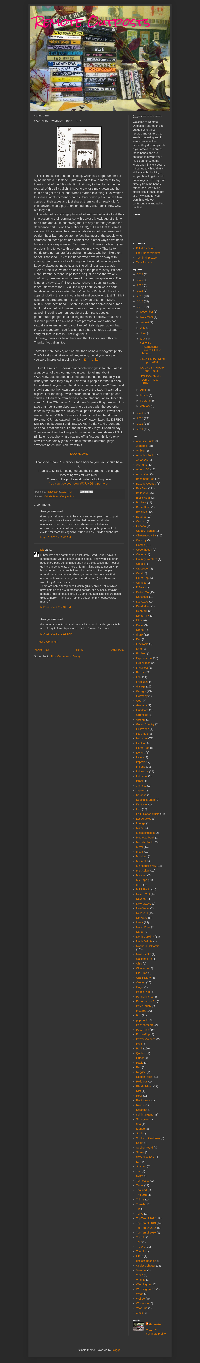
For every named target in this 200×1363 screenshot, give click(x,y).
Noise (139, 922)
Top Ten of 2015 (146, 1232)
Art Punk (141, 464)
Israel (139, 780)
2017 (140, 296)
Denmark (141, 611)
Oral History (143, 977)
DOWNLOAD (79, 453)
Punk (73, 496)
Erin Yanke (91, 359)
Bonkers (141, 502)
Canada (141, 526)
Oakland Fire (144, 958)
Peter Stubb (143, 1006)
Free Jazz (142, 681)
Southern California (148, 1138)
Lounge (140, 823)
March (144, 395)
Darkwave (142, 601)
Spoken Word (144, 1147)
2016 (140, 301)
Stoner (140, 1152)
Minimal (141, 861)
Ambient (141, 450)
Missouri (141, 875)
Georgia (141, 691)
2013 (140, 418)
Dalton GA (142, 592)
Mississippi (143, 870)
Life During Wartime (148, 252)
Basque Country (146, 483)
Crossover (142, 568)
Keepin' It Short (145, 799)
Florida (140, 672)
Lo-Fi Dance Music (147, 813)
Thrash (140, 1204)
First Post (142, 667)
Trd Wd (140, 1246)
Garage (140, 686)
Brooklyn (141, 511)
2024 (140, 274)
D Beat (140, 587)
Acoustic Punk (145, 441)
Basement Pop (145, 478)
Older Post (117, 649)
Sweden (141, 1166)
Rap (138, 1067)
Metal (139, 846)
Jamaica (141, 785)
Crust (139, 573)
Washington (143, 1284)
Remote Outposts (92, 22)
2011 (140, 429)
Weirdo (140, 1298)
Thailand (141, 1190)
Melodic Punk (51, 496)
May (143, 338)
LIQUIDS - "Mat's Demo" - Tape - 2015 (150, 379)
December (147, 311)
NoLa (139, 931)
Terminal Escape (146, 257)
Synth (139, 1175)
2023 (140, 279)
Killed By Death (145, 248)
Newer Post (42, 649)
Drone (140, 629)
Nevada (141, 898)
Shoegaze (142, 1119)
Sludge (140, 1128)
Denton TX (142, 615)
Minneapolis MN (146, 865)
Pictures (141, 1010)
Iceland (140, 752)
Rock (139, 1095)
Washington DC (145, 1289)
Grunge (140, 719)
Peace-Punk (143, 991)
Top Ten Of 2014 (146, 1227)
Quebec (141, 1053)
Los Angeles (143, 818)
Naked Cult (143, 894)
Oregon (64, 496)
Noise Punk (143, 927)
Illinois (140, 757)
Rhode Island (144, 1086)
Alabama (141, 445)
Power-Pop (143, 1034)
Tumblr (140, 1251)
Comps (140, 544)
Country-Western (146, 559)
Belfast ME (143, 493)
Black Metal (143, 497)
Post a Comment (48, 641)
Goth (139, 700)
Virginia (140, 1279)
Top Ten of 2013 (146, 1223)
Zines (139, 1312)
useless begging (146, 1260)
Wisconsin (142, 1303)
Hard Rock (142, 733)
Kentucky (142, 804)
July (143, 327)
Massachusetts (145, 832)
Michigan (141, 856)
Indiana (140, 766)
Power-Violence (146, 1039)
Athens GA (143, 469)
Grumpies (142, 714)
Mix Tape (141, 880)
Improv (140, 762)
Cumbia (141, 582)
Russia (140, 1105)
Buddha (141, 516)
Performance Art (146, 1001)
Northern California (147, 946)
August (145, 322)
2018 (140, 290)
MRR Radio (143, 889)
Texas (139, 1185)
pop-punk (142, 1020)
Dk (42, 549)
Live (138, 809)
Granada (141, 705)
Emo (139, 648)
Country (141, 554)
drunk (139, 634)
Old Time (141, 973)
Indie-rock (142, 771)
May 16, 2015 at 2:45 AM (55, 537)
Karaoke (141, 795)
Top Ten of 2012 (146, 1218)
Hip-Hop (141, 743)
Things (140, 1199)
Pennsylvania (144, 996)
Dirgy (139, 620)
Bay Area (141, 488)
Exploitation (143, 662)
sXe (138, 1171)
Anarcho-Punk (145, 455)
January (145, 406)
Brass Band (143, 507)
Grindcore (142, 710)
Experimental (144, 658)
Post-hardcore (145, 1024)
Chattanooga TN (146, 535)
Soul (139, 1133)
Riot (138, 1090)
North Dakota (144, 941)
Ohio (139, 963)
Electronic (142, 644)
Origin (139, 987)
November (147, 317)
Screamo (141, 1109)
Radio (139, 1062)
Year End (142, 1308)
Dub (138, 639)
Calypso (141, 521)
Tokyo (139, 1213)
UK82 (139, 1256)
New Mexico (143, 903)
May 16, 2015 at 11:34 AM (56, 633)
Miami (139, 851)
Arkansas (142, 460)
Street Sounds (145, 1157)
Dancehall (142, 596)
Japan (140, 790)
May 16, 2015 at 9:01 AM (55, 606)
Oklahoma (142, 968)
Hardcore (142, 738)
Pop (138, 1015)
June (143, 333)
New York (142, 913)
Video (139, 1275)
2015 (140, 306)
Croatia (140, 563)
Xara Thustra (144, 262)
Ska (138, 1124)
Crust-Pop (142, 577)
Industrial (141, 776)
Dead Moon (143, 606)
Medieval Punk (145, 837)
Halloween (142, 728)
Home (79, 649)
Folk (138, 677)
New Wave (142, 908)
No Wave (142, 917)
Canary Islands (145, 530)
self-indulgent (144, 1114)
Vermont (141, 1270)
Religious (142, 1081)
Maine (140, 828)
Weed (139, 1293)
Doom (139, 625)
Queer (140, 1057)
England (141, 653)
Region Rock (144, 1076)
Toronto (140, 1237)
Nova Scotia (143, 954)
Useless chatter (145, 1265)
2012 (140, 423)
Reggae (141, 1072)
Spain (139, 1142)
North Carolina (145, 936)
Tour (139, 1241)
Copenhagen (144, 549)
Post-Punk (142, 1029)
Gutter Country (145, 724)
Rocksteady (143, 1100)
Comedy (141, 540)
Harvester (155, 1324)
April (143, 389)
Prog (139, 1043)
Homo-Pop (142, 747)
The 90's (141, 1194)
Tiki (138, 1208)
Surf (138, 1161)
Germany (142, 695)
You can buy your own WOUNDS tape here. (79, 483)
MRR (139, 884)
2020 (140, 285)
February (146, 400)
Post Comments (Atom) (65, 656)
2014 (140, 412)
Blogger (116, 1349)
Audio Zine (142, 474)
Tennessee (143, 1180)
